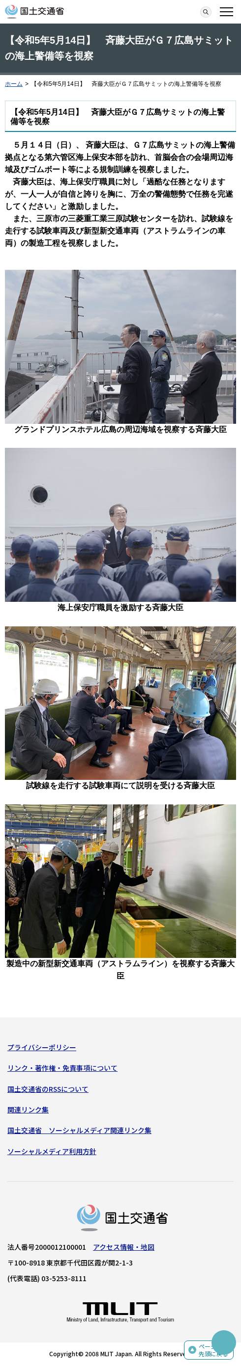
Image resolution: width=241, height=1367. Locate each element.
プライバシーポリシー (41, 1047)
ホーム (14, 83)
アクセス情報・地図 (123, 1247)
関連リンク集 (28, 1109)
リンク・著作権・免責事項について (62, 1068)
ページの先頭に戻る (213, 1350)
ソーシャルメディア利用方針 (51, 1151)
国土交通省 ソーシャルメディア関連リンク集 (79, 1130)
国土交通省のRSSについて (48, 1089)
